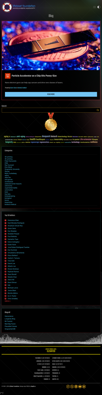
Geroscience (9, 316)
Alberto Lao (12, 266)
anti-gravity (9, 180)
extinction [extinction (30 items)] (15, 140)
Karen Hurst (12, 245)
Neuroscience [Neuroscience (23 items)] (19, 142)
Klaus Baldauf (13, 255)
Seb (9, 285)
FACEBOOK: (38, 358)
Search (97, 110)
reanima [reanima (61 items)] (27, 142)
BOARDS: (54, 367)
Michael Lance (13, 288)
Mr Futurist (8, 321)
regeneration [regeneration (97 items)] (44, 142)
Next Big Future (10, 324)
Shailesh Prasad (13, 234)
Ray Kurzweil (9, 165)
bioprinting (8, 202)
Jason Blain (12, 290)
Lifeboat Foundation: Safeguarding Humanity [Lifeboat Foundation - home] (46, 7)
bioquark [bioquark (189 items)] (46, 136)
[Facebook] (68, 386)
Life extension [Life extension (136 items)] (85, 139)
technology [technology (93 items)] (75, 142)
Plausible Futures (11, 326)
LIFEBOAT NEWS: (56, 358)
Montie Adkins (13, 293)
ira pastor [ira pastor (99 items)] (75, 139)
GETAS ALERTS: (56, 361)
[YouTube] (80, 386)
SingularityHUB (10, 329)
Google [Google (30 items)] (27, 140)
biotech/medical (22, 88)
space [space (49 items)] (62, 142)
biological (8, 198)
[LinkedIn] (76, 386)
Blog (51, 16)
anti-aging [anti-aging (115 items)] (21, 136)
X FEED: (39, 364)
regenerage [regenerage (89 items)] (35, 142)
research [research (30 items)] (51, 142)
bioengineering (10, 196)
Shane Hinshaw (13, 269)
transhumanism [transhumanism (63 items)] (85, 142)
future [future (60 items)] (20, 140)
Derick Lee (11, 263)
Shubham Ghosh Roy (15, 226)
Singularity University (12, 169)
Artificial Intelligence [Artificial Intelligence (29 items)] (30, 137)
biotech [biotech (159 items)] (54, 136)
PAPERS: (54, 376)
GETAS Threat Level (51, 350)
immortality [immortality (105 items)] (58, 139)
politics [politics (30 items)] (23, 142)
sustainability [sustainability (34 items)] (68, 142)
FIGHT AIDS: (40, 370)
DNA (6, 163)
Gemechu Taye (13, 239)
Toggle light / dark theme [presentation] (98, 7)
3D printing (8, 157)
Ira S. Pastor (12, 296)
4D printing (8, 159)
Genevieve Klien (13, 220)
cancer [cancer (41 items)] (85, 137)
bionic (7, 200)
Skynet (7, 171)
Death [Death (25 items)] (98, 136)
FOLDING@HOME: (38, 373)
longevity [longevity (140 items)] (9, 142)
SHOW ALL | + (8, 301)
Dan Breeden (12, 231)
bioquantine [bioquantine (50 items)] (38, 137)
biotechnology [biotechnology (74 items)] (62, 137)
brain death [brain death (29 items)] (80, 137)
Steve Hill (11, 280)
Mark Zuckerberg (11, 173)
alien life (8, 177)
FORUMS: (46, 379)
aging (7, 175)
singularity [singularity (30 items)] (58, 142)
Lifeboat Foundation (14, 386)
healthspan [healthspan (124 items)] (40, 139)
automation (9, 190)
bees (6, 192)
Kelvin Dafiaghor (13, 242)
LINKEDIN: (38, 361)
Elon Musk (8, 167)
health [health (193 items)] (33, 139)
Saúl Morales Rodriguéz (16, 223)
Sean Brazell (12, 274)
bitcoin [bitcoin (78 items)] (70, 137)
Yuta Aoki (11, 261)
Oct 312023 (7, 76)
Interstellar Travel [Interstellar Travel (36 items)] (67, 140)
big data (7, 194)
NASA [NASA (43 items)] (14, 142)
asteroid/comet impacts (13, 184)
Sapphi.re (33, 386)
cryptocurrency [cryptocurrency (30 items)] (90, 137)
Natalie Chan (12, 277)
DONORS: (44, 367)
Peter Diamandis (10, 161)
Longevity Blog (10, 319)
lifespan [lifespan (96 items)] (95, 139)
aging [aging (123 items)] (6, 136)
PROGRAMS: (55, 373)
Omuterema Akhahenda (16, 253)
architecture (9, 182)
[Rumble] (84, 386)
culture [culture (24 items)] (95, 136)
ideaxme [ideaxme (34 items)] (52, 140)
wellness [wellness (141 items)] (94, 142)
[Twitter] (72, 386)
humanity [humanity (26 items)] (47, 140)
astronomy (8, 186)
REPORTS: (54, 370)
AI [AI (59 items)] (9, 137)
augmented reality (11, 188)
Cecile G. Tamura (14, 258)
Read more (51, 94)
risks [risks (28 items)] (54, 142)
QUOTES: (54, 379)
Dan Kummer (12, 250)
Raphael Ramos (13, 272)
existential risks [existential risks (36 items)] (9, 140)
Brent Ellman (12, 282)
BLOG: (53, 364)
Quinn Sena (13, 88)
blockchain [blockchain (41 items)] (75, 137)
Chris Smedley (13, 299)
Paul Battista (12, 236)
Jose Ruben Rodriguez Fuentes (18, 247)
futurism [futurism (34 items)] (24, 140)
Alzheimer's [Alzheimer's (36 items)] (13, 137)
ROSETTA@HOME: (38, 376)
